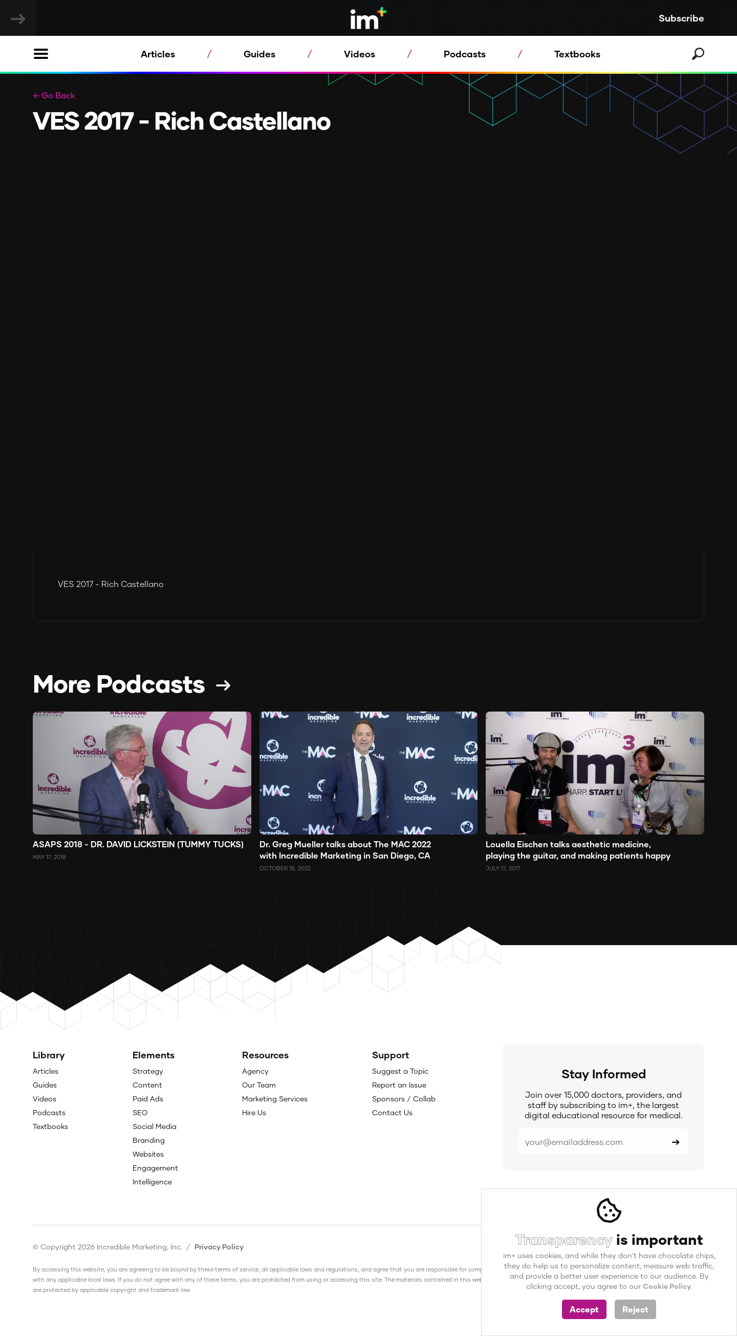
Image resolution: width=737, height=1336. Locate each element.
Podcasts (465, 54)
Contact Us (392, 1112)
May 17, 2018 (49, 856)
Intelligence (152, 1181)
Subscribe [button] (681, 18)
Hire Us (254, 1112)
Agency (255, 1071)
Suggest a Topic (400, 1071)
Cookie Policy (667, 1286)
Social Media (155, 1126)
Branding (149, 1140)
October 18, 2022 (285, 868)
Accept (584, 1309)
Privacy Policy (219, 1246)
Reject (635, 1309)
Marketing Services (275, 1098)
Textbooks (577, 54)
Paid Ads (148, 1098)
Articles (158, 54)
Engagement (155, 1167)
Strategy (148, 1071)
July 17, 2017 (503, 868)
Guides (259, 54)
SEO (140, 1112)
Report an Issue (399, 1084)
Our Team (259, 1084)
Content (147, 1084)
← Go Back (54, 95)
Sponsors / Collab (404, 1098)
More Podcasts (119, 683)
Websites (148, 1154)
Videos (359, 54)
